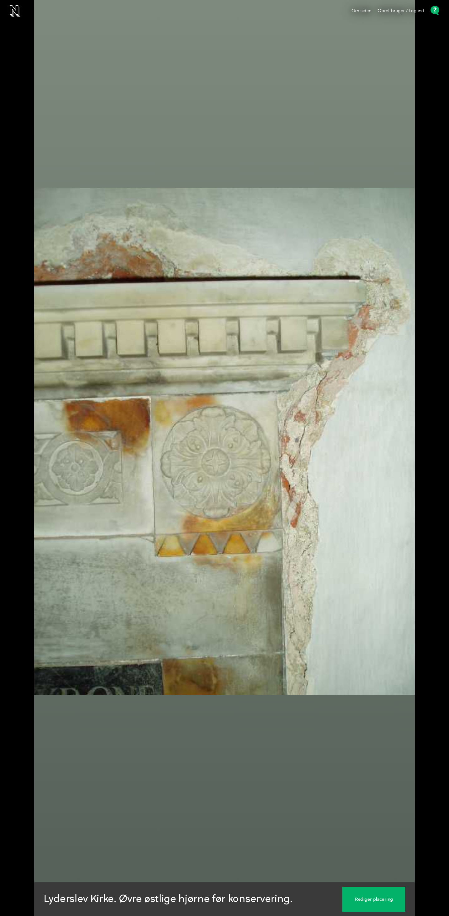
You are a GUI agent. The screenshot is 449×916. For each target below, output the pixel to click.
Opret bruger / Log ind (401, 11)
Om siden (361, 11)
